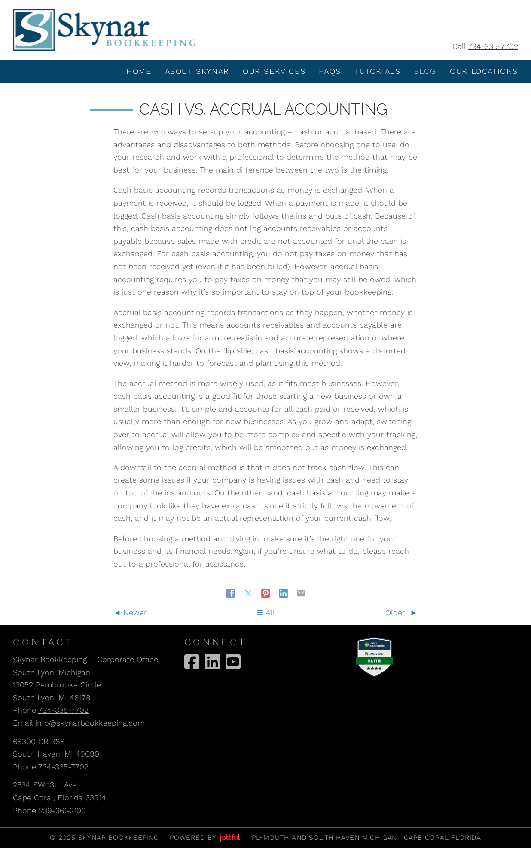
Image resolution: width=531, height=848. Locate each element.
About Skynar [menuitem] (197, 71)
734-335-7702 (493, 46)
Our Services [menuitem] (274, 71)
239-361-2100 (62, 810)
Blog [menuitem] (425, 71)
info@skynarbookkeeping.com (90, 722)
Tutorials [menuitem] (377, 71)
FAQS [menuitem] (330, 71)
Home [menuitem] (138, 71)
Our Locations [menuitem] (484, 71)
